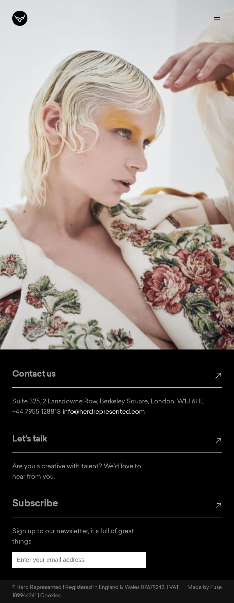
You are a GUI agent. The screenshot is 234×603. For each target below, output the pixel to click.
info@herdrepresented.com (103, 412)
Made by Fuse (204, 587)
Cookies (50, 595)
